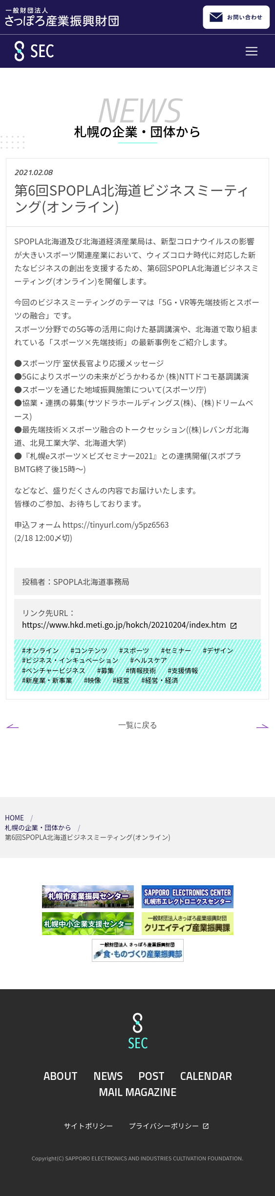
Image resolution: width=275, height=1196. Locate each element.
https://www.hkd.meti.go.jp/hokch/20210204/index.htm (125, 624)
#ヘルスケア (149, 660)
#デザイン (218, 650)
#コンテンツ (89, 650)
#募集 (105, 670)
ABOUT (60, 1076)
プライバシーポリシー (164, 1125)
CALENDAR (206, 1076)
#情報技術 (141, 670)
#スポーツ (134, 650)
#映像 (92, 680)
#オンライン (40, 650)
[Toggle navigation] (251, 51)
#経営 (120, 680)
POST (151, 1076)
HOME (15, 817)
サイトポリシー (88, 1125)
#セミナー (176, 650)
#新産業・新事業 (47, 680)
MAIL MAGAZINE (137, 1092)
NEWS (108, 1076)
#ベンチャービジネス (53, 670)
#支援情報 (183, 670)
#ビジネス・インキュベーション (70, 660)
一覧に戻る (137, 725)
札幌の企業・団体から (39, 827)
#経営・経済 (159, 680)
